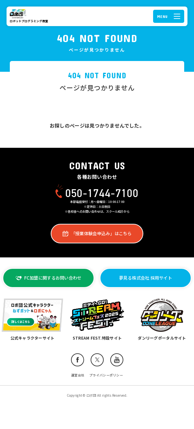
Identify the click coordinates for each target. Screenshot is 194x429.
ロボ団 (19, 13)
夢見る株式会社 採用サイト (145, 278)
